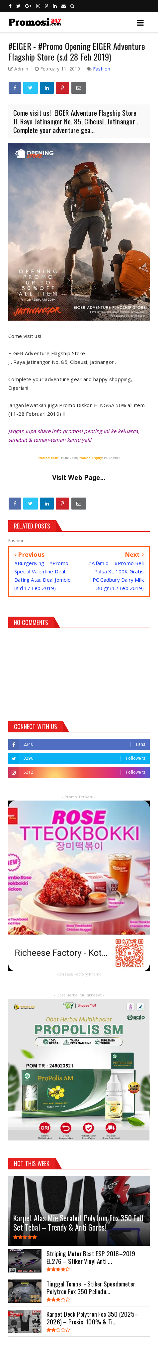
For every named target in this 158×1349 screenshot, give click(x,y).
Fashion (101, 69)
